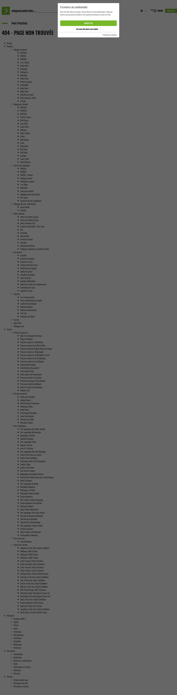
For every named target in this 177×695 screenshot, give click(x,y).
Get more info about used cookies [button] (88, 29)
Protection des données (110, 34)
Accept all (88, 23)
